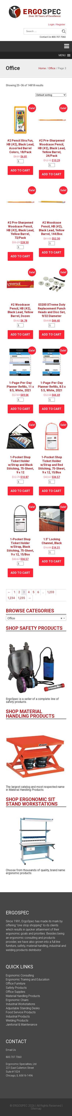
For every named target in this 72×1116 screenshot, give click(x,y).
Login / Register (56, 24)
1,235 (21, 598)
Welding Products (17, 1020)
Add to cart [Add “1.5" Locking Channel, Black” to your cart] (51, 561)
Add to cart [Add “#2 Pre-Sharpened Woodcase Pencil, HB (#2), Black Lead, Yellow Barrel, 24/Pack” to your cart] (51, 174)
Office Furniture (15, 983)
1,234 (11, 598)
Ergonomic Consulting (20, 975)
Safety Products (16, 987)
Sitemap (36, 1108)
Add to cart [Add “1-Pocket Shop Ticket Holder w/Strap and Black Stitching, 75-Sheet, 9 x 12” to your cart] (20, 491)
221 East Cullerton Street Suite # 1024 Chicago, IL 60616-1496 (20, 1071)
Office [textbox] (34, 618)
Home (42, 68)
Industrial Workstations (20, 1004)
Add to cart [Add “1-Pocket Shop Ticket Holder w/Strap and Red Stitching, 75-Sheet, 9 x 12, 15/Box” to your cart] (51, 491)
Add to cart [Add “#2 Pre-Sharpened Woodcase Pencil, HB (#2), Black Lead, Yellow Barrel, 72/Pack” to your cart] (20, 256)
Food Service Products (21, 1012)
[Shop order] (50, 95)
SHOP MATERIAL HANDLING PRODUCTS (30, 714)
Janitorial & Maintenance (21, 1024)
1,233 (50, 592)
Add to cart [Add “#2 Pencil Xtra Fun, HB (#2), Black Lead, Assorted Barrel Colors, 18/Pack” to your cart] (20, 170)
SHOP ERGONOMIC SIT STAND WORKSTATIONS (32, 802)
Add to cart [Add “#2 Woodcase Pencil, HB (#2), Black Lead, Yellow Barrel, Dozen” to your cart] (20, 334)
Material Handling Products (23, 996)
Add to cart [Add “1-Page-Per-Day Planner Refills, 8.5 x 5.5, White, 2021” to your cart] (51, 409)
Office (51, 68)
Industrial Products (18, 1016)
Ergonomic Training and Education (27, 979)
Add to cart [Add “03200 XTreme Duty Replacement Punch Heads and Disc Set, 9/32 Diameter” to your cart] (51, 334)
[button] (62, 55)
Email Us (11, 1049)
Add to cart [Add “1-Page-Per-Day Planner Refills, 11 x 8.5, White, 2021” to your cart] (20, 409)
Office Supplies (15, 991)
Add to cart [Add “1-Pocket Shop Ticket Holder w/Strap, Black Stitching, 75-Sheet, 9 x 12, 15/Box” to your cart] (20, 572)
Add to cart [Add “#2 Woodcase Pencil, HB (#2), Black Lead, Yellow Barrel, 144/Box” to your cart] (51, 252)
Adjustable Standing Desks (23, 1008)
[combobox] (36, 618)
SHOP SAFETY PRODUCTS (34, 628)
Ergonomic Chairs (17, 1000)
